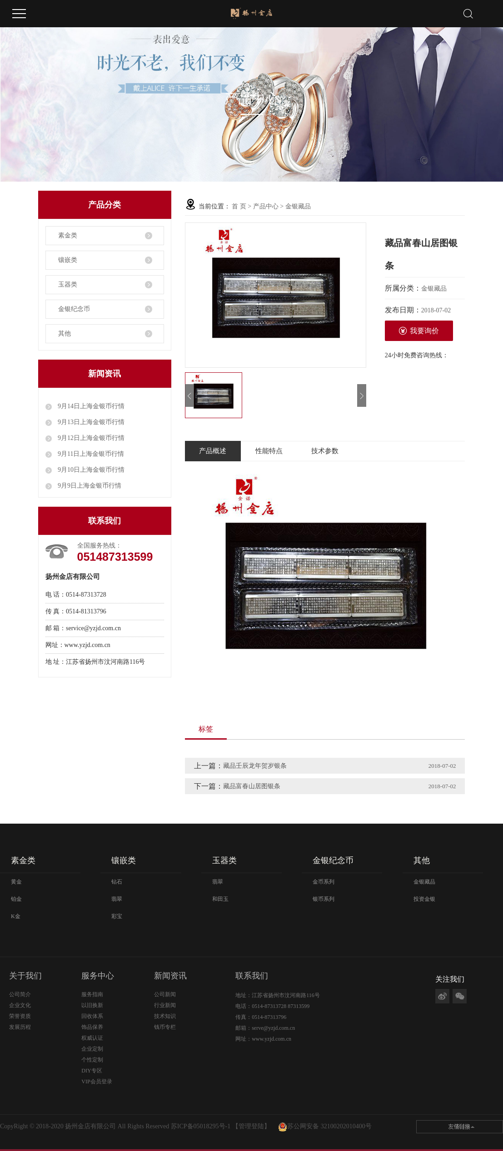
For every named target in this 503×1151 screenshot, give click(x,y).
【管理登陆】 (251, 1126)
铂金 (16, 899)
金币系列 (323, 882)
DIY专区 (91, 1070)
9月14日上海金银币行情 (90, 406)
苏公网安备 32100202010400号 (329, 1126)
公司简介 (20, 994)
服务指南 (92, 994)
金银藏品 (298, 206)
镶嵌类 (67, 260)
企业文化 (20, 1005)
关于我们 (25, 976)
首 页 (239, 206)
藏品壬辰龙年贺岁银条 (255, 765)
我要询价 (418, 331)
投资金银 (424, 899)
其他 (64, 333)
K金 (15, 916)
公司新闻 (165, 994)
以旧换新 (92, 1005)
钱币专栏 (165, 1027)
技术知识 (165, 1016)
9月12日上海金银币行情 (90, 438)
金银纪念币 (74, 309)
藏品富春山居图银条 (251, 786)
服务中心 (97, 976)
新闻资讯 (170, 976)
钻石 (116, 882)
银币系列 (323, 899)
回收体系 (92, 1016)
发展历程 (20, 1027)
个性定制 (92, 1060)
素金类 (67, 235)
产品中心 (266, 206)
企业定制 (92, 1049)
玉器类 (67, 284)
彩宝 (116, 916)
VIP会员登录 (96, 1081)
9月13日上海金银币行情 (90, 422)
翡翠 (116, 899)
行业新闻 (165, 1005)
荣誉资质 (20, 1016)
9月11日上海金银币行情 (90, 453)
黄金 (16, 882)
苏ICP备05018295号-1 (200, 1126)
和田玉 (220, 899)
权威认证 (92, 1038)
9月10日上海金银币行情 (90, 469)
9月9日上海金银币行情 (89, 485)
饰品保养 (92, 1027)
